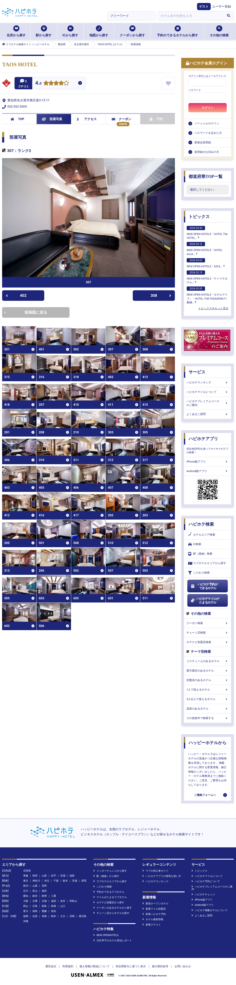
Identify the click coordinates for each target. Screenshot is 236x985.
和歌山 (73, 901)
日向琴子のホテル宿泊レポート (112, 940)
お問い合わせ (182, 966)
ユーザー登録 (221, 6)
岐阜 (35, 895)
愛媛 (44, 911)
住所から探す (16, 31)
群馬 (83, 880)
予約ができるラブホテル (108, 891)
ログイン (207, 107)
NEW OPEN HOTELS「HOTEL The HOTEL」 (207, 232)
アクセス (87, 119)
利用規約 (67, 966)
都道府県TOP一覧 (206, 176)
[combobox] (190, 15)
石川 (25, 890)
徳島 (35, 911)
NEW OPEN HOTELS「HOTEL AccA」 (205, 248)
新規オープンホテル (155, 903)
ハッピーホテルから (208, 742)
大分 (62, 916)
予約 (156, 119)
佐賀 (35, 916)
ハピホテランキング (207, 382)
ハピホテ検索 (201, 524)
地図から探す (98, 31)
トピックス (199, 216)
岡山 (25, 906)
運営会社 (50, 966)
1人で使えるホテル (207, 689)
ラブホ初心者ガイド (155, 870)
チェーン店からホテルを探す (111, 913)
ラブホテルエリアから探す (207, 563)
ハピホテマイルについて (207, 391)
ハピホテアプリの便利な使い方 (161, 876)
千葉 (56, 880)
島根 (53, 906)
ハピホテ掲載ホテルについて (210, 910)
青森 (25, 875)
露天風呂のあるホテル (207, 670)
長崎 (44, 916)
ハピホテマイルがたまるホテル (205, 600)
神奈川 (36, 880)
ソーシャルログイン (206, 123)
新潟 (25, 885)
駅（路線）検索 (200, 554)
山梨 (35, 885)
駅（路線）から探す (106, 876)
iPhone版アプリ (207, 461)
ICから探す (70, 31)
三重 (53, 895)
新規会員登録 (202, 142)
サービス (197, 372)
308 (161, 295)
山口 (62, 906)
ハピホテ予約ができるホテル (204, 586)
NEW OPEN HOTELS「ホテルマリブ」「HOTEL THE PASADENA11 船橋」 (207, 295)
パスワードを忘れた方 (208, 132)
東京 (25, 880)
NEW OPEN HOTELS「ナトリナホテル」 (207, 277)
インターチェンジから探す (110, 870)
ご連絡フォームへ (205, 794)
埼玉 (46, 880)
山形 (44, 875)
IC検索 (194, 544)
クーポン (121, 119)
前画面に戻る (25, 312)
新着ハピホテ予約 (154, 914)
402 (16, 295)
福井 (44, 890)
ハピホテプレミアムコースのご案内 (207, 403)
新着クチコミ (151, 924)
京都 (44, 901)
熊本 (53, 916)
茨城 (74, 880)
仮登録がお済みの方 (206, 151)
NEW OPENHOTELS (105, 935)
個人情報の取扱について (94, 966)
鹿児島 (82, 916)
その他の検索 (219, 31)
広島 (35, 906)
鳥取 (44, 906)
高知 (53, 911)
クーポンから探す (132, 31)
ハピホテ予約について (206, 881)
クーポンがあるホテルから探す (112, 907)
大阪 (25, 901)
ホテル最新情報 (152, 919)
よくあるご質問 (207, 414)
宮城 (62, 875)
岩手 (53, 875)
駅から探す (44, 31)
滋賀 (53, 901)
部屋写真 (52, 119)
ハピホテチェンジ (203, 894)
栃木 (65, 880)
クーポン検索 (207, 623)
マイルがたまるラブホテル (110, 897)
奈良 (62, 901)
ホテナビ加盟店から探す (108, 902)
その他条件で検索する (207, 718)
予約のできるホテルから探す (177, 31)
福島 (72, 875)
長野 (44, 885)
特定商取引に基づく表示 (131, 966)
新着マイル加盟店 (154, 908)
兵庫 (35, 901)
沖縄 (25, 921)
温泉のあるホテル (207, 708)
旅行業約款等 (160, 966)
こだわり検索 (199, 573)
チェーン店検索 (207, 632)
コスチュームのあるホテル (207, 661)
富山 (35, 890)
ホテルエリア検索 (201, 534)
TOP (17, 119)
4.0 (38, 83)
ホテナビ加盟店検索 (207, 642)
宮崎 (72, 916)
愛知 (25, 895)
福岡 (25, 916)
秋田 (35, 875)
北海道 (27, 870)
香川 (25, 911)
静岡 (44, 895)
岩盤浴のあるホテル (207, 680)
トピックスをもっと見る (213, 308)
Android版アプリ (207, 471)
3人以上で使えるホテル (207, 699)
